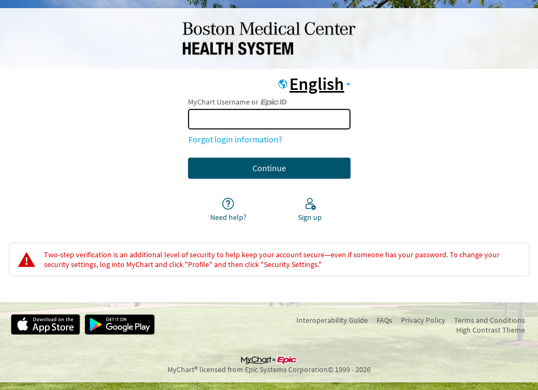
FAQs (384, 320)
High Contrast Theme (490, 330)
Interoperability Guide (332, 320)
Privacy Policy (423, 320)
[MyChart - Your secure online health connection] (269, 38)
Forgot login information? (235, 139)
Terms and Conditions (489, 320)
